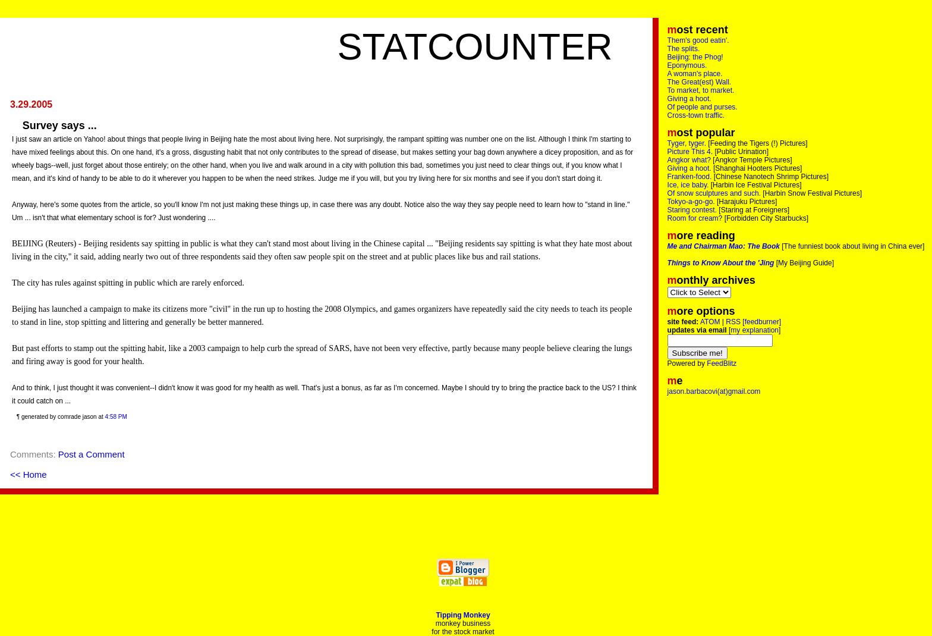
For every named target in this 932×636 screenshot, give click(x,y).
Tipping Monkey (463, 615)
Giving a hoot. (689, 99)
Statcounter (474, 46)
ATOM (710, 322)
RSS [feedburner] (753, 322)
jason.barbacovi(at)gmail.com (714, 391)
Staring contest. (692, 210)
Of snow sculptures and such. (714, 193)
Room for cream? (695, 218)
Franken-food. (689, 177)
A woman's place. (695, 74)
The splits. (683, 49)
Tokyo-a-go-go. (691, 202)
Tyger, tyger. (686, 143)
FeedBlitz (721, 363)
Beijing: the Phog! (695, 57)
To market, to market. (701, 90)
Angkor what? (689, 160)
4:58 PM (116, 416)
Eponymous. (687, 65)
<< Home (28, 474)
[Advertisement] (188, 41)
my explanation (755, 330)
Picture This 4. (690, 152)
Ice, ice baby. (688, 185)
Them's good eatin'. (698, 40)
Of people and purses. (702, 107)
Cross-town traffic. (696, 115)
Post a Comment (91, 454)
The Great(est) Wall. (699, 82)
